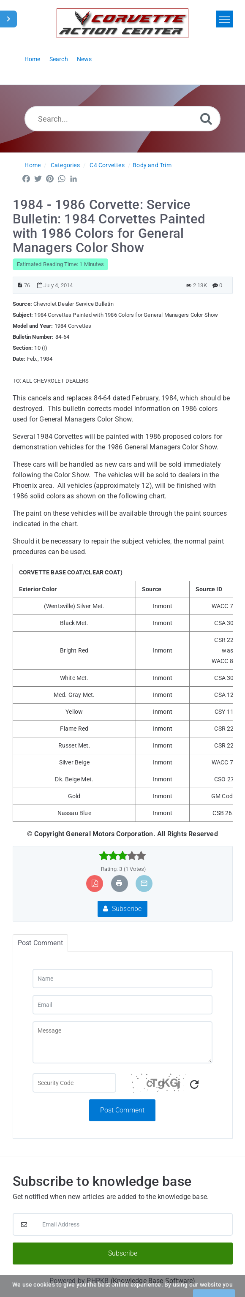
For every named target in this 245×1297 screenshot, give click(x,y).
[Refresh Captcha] (194, 1084)
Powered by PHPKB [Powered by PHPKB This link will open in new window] (79, 1281)
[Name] (122, 978)
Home (32, 165)
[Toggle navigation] (224, 19)
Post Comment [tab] (40, 943)
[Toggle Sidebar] (8, 19)
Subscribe (122, 909)
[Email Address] (123, 1224)
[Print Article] (119, 883)
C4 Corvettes (107, 165)
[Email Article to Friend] (144, 883)
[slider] (122, 856)
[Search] (206, 118)
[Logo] (122, 23)
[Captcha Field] (74, 1083)
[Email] (122, 1004)
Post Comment (122, 1110)
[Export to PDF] (95, 883)
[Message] (122, 1042)
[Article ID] (20, 285)
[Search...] (122, 118)
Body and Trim (152, 165)
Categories (65, 165)
